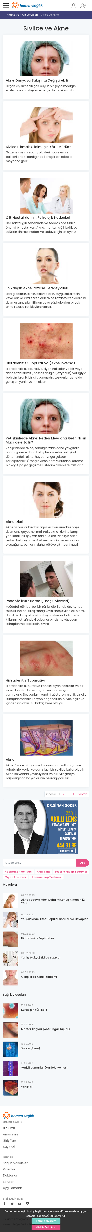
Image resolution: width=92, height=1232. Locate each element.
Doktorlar (10, 1175)
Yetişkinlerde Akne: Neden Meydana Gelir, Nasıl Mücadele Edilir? (46, 440)
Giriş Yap (9, 1141)
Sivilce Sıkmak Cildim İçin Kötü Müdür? (38, 146)
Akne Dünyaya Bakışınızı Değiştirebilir (37, 80)
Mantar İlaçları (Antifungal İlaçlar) (45, 1029)
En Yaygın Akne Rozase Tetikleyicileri (37, 288)
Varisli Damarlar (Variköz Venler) (44, 1068)
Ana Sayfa (13, 15)
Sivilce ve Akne (49, 15)
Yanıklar (27, 1087)
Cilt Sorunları (30, 15)
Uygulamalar (12, 1188)
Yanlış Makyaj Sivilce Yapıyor (41, 957)
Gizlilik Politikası (46, 1227)
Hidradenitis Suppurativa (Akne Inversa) (40, 363)
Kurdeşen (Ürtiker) (34, 1010)
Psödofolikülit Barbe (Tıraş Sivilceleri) (38, 600)
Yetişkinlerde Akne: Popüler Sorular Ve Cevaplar (54, 919)
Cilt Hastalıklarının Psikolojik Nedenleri (38, 217)
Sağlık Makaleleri (15, 1163)
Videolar (9, 1169)
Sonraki (82, 794)
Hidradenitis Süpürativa (26, 680)
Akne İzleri (14, 521)
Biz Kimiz (9, 1128)
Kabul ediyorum (46, 1221)
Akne (10, 759)
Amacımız (10, 1134)
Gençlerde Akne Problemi (39, 977)
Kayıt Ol (9, 1147)
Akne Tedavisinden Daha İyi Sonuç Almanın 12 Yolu (53, 901)
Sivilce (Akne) (30, 1048)
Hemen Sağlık (27, 5)
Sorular (8, 1182)
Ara (82, 863)
